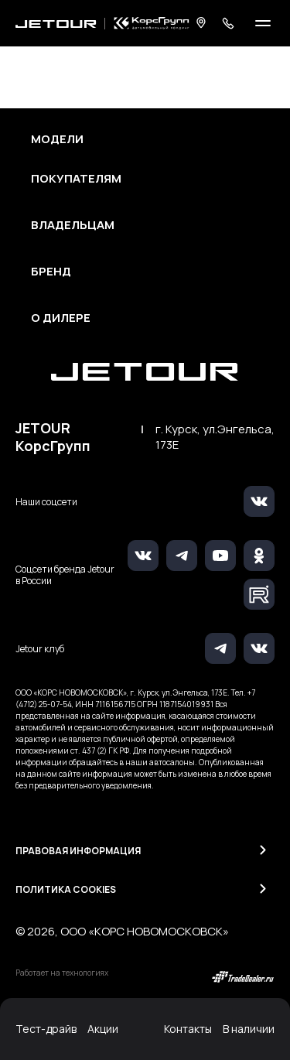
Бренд (51, 271)
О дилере (60, 318)
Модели (57, 139)
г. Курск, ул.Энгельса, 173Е (215, 437)
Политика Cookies (65, 889)
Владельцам (72, 225)
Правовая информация (78, 850)
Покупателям (76, 178)
